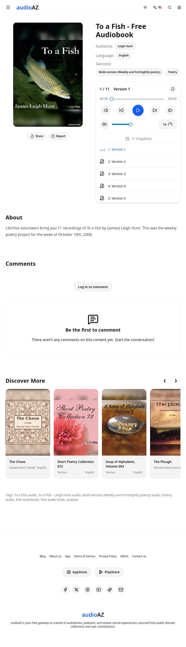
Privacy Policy (108, 556)
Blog (43, 556)
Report (58, 136)
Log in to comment (93, 287)
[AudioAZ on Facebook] (65, 589)
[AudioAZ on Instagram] (87, 589)
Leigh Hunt (125, 46)
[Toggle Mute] (104, 124)
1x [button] (168, 124)
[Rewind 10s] (121, 110)
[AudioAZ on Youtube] (98, 589)
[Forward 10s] (154, 110)
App (67, 556)
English (124, 55)
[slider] (111, 99)
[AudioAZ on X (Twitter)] (76, 589)
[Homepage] (27, 7)
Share (36, 136)
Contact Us (139, 556)
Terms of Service (84, 556)
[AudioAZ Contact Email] (121, 589)
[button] (8, 7)
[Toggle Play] (138, 110)
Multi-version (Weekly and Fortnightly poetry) (130, 72)
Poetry (172, 72)
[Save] (173, 89)
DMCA (124, 556)
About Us (55, 556)
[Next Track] (170, 110)
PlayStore (109, 572)
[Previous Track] (105, 110)
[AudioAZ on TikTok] (109, 589)
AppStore (76, 572)
